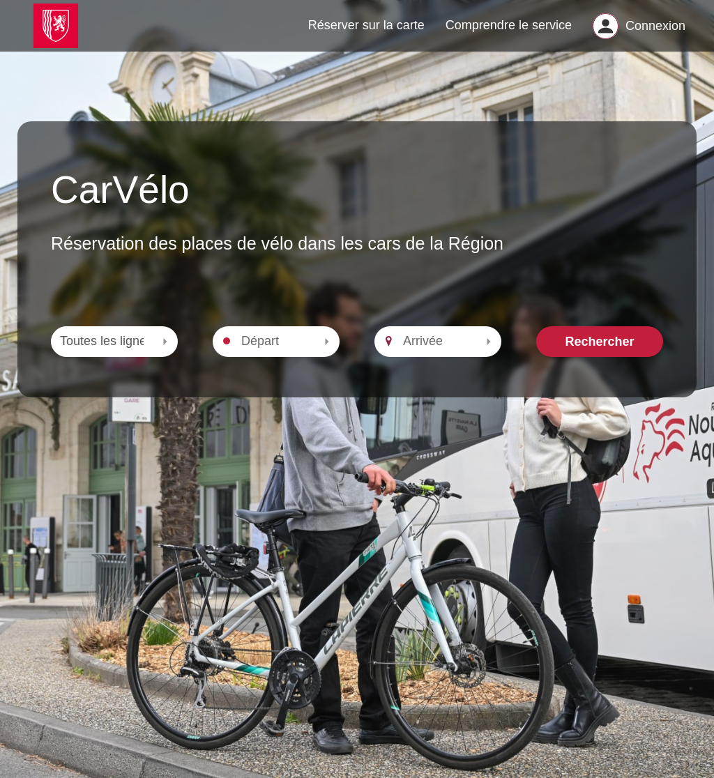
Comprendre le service (509, 32)
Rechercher (599, 356)
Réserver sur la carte (366, 32)
